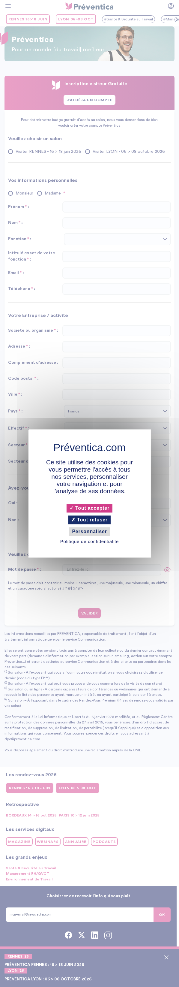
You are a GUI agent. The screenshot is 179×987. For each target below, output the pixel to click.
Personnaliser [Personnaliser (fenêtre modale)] (89, 531)
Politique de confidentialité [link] (89, 541)
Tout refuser (89, 519)
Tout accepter (89, 508)
